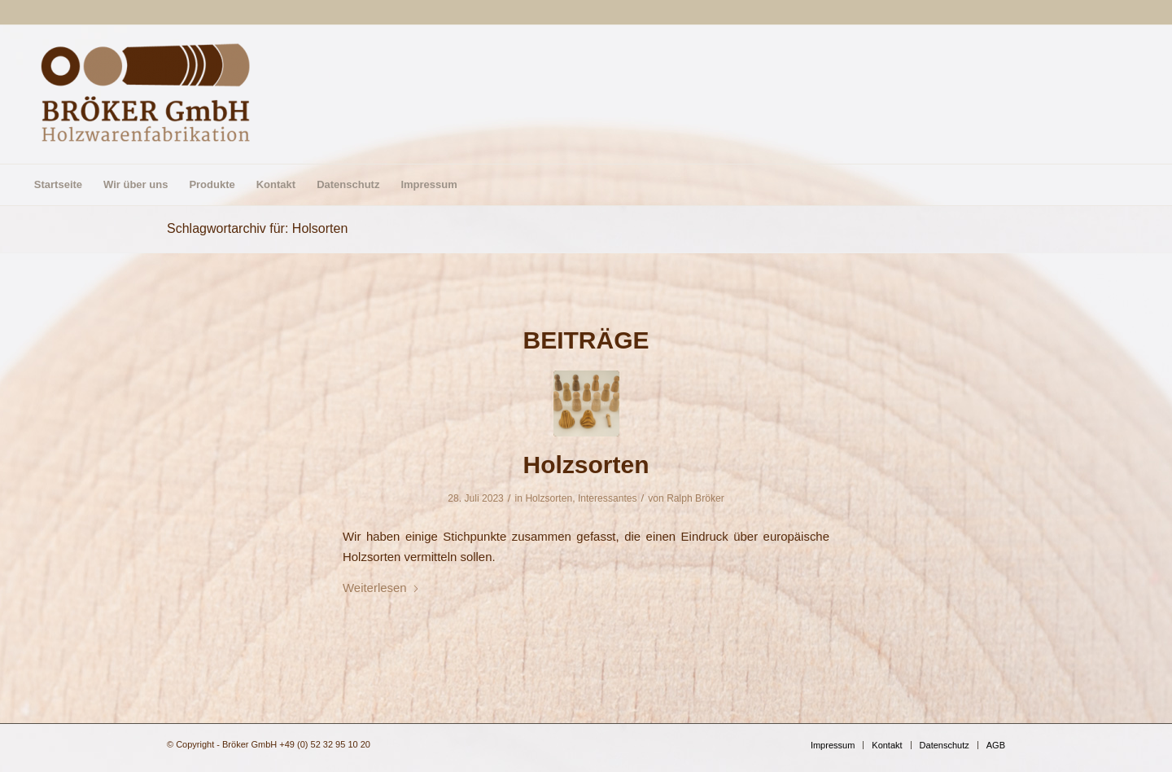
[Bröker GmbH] (146, 94)
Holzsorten (586, 464)
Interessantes (607, 498)
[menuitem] (58, 184)
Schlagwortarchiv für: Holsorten (257, 228)
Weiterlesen (381, 587)
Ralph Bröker (695, 498)
